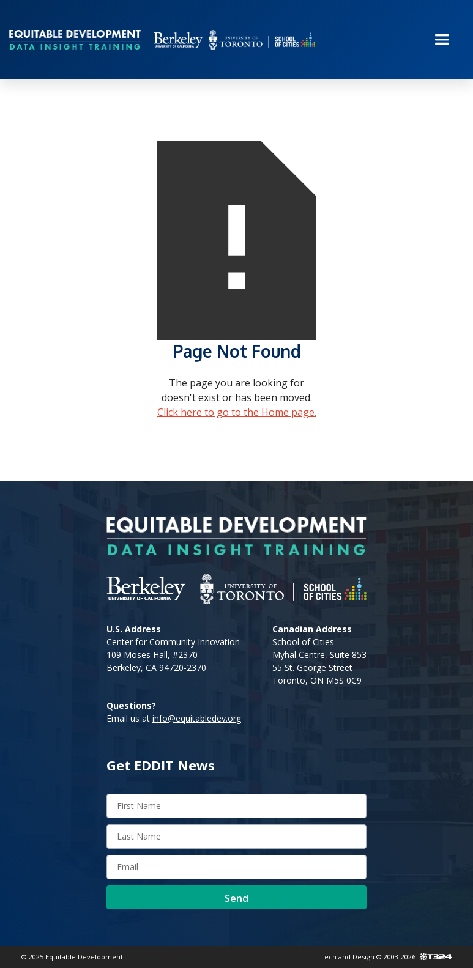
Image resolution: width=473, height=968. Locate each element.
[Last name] (236, 836)
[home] (75, 39)
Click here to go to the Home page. (236, 412)
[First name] (236, 806)
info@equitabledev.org (196, 718)
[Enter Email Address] (236, 867)
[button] (442, 40)
